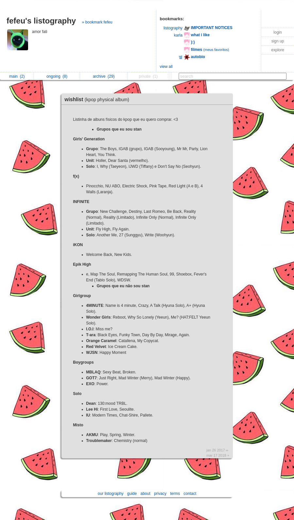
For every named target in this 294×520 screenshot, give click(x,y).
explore (277, 50)
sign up (277, 41)
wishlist (99, 99)
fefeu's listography (41, 20)
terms (175, 493)
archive (104, 76)
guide (132, 493)
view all (166, 66)
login (277, 32)
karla (178, 35)
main (16, 76)
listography (173, 28)
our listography (110, 493)
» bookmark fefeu (97, 22)
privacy (160, 493)
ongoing (56, 76)
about (145, 493)
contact (190, 493)
